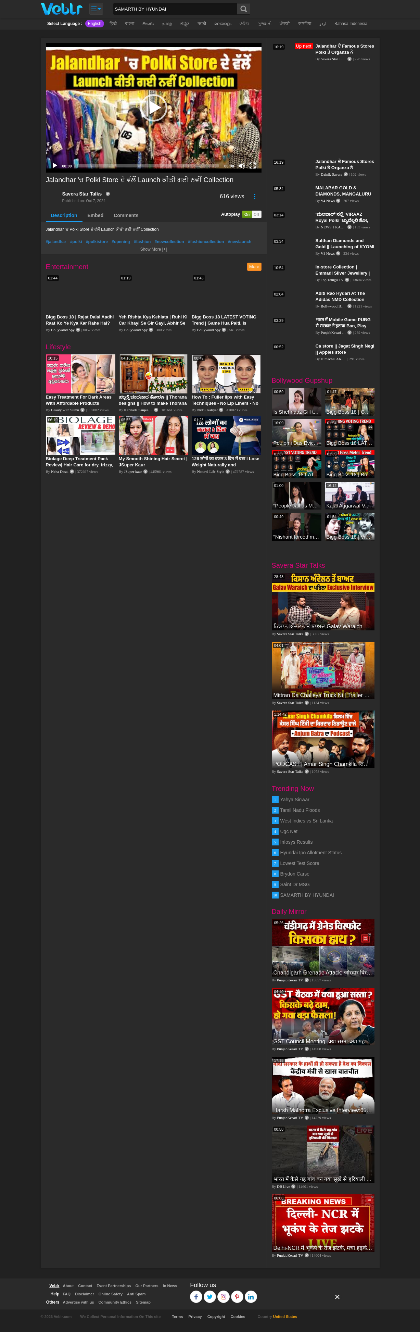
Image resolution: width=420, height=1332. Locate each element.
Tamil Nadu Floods (300, 810)
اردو (322, 23)
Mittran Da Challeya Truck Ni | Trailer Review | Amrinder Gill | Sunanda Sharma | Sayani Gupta (323, 695)
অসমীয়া (304, 23)
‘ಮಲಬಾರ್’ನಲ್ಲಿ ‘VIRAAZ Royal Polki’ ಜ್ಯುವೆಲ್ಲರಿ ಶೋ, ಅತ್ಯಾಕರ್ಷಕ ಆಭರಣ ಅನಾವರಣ (343, 220)
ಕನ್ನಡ (184, 23)
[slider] (148, 165)
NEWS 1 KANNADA (337, 227)
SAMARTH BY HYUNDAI (307, 895)
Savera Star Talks (82, 194)
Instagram (224, 1293)
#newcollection (169, 241)
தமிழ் (167, 23)
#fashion (142, 241)
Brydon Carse (295, 874)
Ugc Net (289, 831)
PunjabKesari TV (334, 332)
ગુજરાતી (264, 23)
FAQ (67, 1294)
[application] (154, 108)
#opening (121, 241)
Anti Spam (136, 1294)
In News (170, 1286)
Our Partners (146, 1286)
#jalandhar (56, 241)
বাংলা (129, 23)
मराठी (202, 23)
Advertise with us (78, 1302)
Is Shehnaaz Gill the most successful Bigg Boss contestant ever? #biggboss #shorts (296, 412)
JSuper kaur (133, 471)
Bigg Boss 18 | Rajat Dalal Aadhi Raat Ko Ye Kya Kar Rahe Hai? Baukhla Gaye (80, 323)
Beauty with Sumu (65, 410)
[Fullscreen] (252, 165)
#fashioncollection (206, 241)
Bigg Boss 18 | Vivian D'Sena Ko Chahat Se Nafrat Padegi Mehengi (350, 537)
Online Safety (111, 1294)
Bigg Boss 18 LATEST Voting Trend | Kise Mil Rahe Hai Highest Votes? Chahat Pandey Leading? (296, 474)
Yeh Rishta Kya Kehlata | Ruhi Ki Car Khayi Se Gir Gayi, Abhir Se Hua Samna (153, 323)
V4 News (328, 201)
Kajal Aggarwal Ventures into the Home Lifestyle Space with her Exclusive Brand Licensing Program (350, 505)
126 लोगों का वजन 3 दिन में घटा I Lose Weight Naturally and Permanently (225, 465)
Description (64, 215)
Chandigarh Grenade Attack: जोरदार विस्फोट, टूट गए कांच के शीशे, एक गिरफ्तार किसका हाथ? (323, 973)
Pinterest (237, 1293)
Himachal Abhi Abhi (336, 359)
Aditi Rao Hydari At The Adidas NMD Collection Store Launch (340, 299)
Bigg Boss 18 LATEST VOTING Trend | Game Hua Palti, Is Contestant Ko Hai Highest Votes (226, 323)
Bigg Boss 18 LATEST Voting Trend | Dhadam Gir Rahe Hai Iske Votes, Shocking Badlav (350, 443)
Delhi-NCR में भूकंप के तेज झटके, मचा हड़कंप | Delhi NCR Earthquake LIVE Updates (323, 1248)
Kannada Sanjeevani (139, 410)
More (254, 266)
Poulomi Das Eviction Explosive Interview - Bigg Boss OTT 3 (296, 443)
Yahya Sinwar (294, 799)
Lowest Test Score (299, 863)
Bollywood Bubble (335, 306)
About (68, 1286)
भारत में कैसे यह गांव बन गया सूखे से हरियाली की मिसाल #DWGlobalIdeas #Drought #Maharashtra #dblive (323, 1179)
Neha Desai (59, 471)
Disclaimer (84, 1294)
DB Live (283, 1186)
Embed (96, 215)
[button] (153, 108)
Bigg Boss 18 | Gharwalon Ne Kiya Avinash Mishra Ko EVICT (350, 412)
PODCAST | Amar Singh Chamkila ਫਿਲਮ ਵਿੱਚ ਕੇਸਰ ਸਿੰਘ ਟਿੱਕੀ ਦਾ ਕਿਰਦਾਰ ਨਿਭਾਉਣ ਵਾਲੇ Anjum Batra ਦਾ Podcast (323, 764)
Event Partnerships (114, 1286)
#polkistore (97, 241)
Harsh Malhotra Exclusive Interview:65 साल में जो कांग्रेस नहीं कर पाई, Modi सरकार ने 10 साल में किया (323, 1110)
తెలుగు (148, 23)
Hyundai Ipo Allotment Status (311, 852)
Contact (85, 1286)
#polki (76, 241)
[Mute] (241, 165)
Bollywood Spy (63, 330)
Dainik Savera (331, 174)
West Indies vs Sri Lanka (306, 821)
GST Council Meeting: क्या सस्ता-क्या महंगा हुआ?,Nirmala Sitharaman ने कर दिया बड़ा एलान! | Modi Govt (323, 1041)
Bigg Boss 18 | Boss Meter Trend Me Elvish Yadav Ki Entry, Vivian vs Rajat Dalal (350, 474)
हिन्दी (113, 23)
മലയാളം (222, 23)
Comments (126, 215)
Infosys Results (296, 842)
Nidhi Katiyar (207, 410)
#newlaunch (240, 241)
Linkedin (251, 1293)
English (94, 23)
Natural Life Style (210, 471)
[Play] (54, 165)
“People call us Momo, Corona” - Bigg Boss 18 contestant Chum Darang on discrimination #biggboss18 (296, 505)
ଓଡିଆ (245, 23)
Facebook (196, 1293)
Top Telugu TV (332, 280)
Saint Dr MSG (295, 884)
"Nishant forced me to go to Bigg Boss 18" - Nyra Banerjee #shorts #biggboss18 (296, 537)
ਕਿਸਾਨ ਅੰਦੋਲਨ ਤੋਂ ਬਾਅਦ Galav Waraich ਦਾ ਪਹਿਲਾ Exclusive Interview (323, 626)
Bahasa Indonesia (350, 23)
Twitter (210, 1293)
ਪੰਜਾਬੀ (285, 23)
